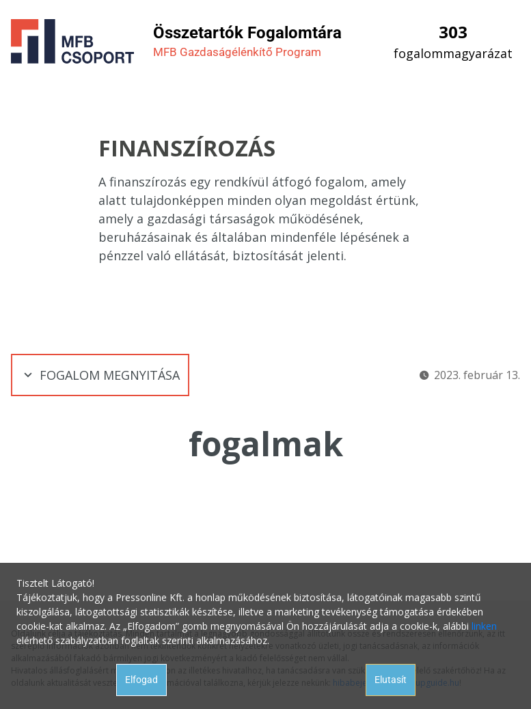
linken (484, 626)
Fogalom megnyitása (100, 375)
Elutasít (391, 679)
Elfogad (141, 679)
